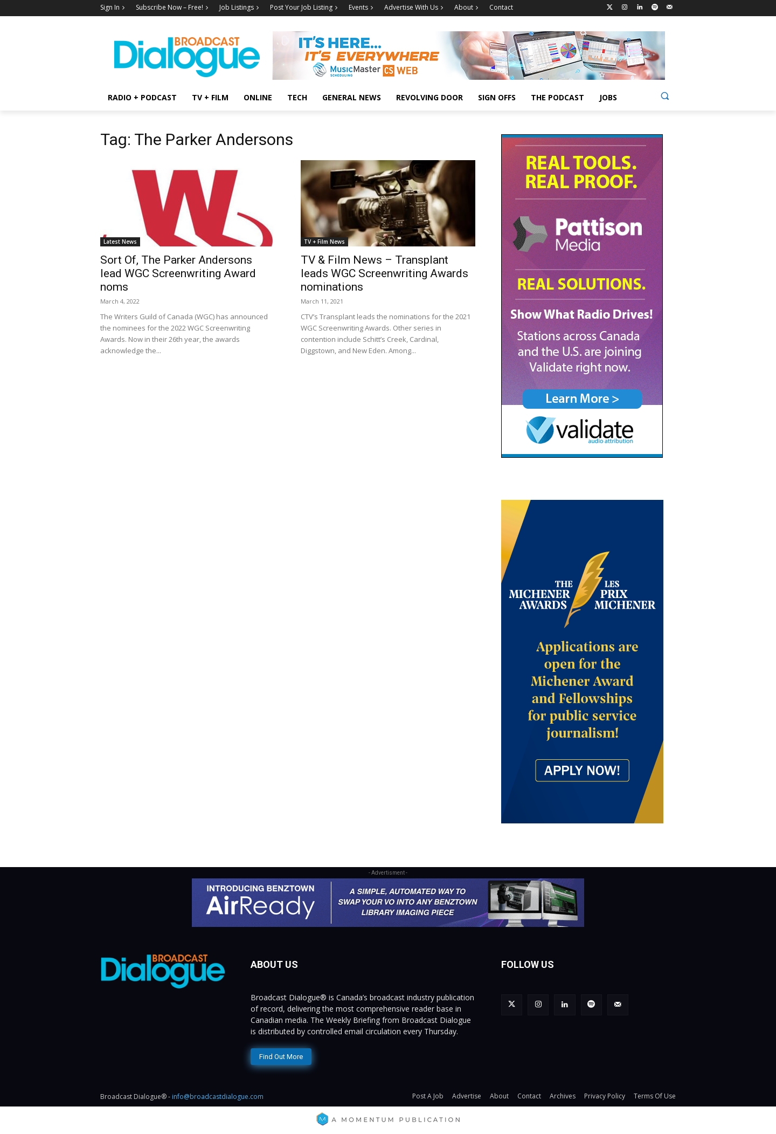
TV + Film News (324, 241)
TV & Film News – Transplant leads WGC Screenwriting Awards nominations (384, 273)
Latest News (120, 241)
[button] (665, 96)
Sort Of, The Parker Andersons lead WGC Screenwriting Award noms (178, 273)
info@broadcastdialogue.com (218, 1096)
